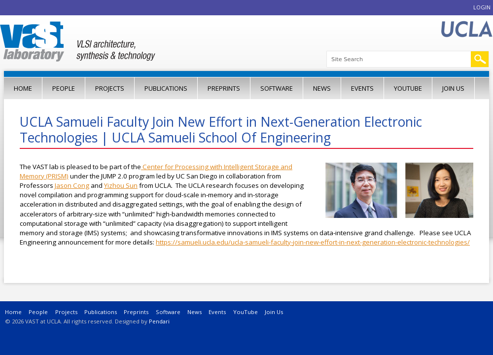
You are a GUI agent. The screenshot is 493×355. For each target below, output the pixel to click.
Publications (165, 88)
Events (362, 88)
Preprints (224, 88)
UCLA (466, 29)
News (322, 88)
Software (276, 88)
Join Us (453, 88)
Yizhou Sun (121, 185)
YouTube (408, 88)
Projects (109, 88)
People (63, 88)
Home (23, 88)
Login (482, 7)
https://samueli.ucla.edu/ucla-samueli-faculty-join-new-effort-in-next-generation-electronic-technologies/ (313, 242)
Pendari (159, 321)
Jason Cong (72, 185)
